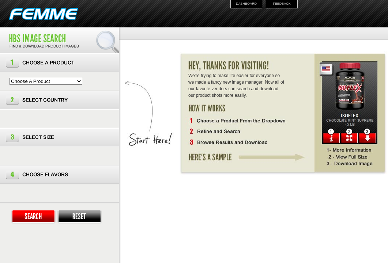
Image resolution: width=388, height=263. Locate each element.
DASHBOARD (246, 3)
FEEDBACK (282, 3)
